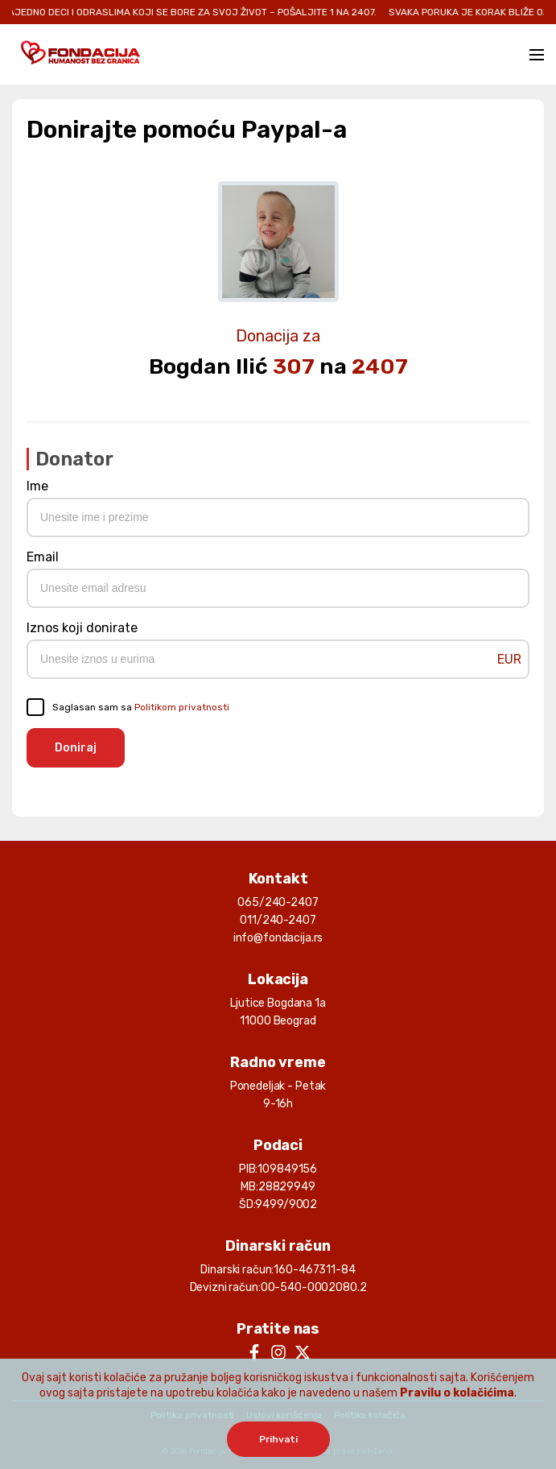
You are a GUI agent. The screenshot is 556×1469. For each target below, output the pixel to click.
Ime (37, 486)
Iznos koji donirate (82, 627)
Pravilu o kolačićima (457, 1393)
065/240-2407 (277, 902)
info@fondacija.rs (278, 938)
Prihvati (278, 1439)
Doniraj (76, 748)
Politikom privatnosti (181, 707)
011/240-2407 (277, 920)
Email (43, 557)
